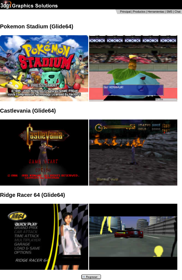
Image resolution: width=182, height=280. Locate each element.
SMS (169, 11)
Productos (139, 11)
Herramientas (156, 11)
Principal (125, 11)
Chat (177, 11)
